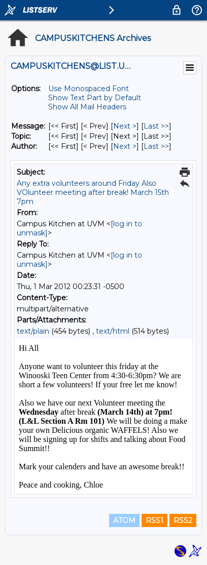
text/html (112, 331)
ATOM (124, 520)
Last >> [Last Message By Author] (156, 146)
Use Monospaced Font (88, 88)
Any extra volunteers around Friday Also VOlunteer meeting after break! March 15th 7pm (93, 192)
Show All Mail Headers (87, 106)
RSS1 (154, 520)
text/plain (33, 331)
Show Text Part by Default (94, 97)
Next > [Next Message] (124, 126)
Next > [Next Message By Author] (124, 146)
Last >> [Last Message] (156, 126)
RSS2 (183, 520)
